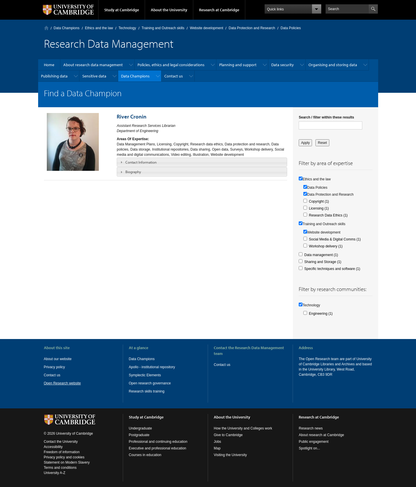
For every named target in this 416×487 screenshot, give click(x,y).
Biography (133, 171)
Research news (311, 428)
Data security (282, 64)
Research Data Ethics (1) (328, 215)
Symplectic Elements (145, 375)
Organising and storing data (333, 64)
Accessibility (53, 447)
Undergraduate (140, 428)
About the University (169, 9)
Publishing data (54, 76)
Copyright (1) (319, 201)
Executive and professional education (157, 448)
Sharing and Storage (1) (322, 262)
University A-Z (55, 473)
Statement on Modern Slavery (67, 462)
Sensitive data (94, 76)
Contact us (173, 76)
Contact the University (61, 442)
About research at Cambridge (321, 435)
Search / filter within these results (326, 117)
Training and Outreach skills (163, 28)
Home (46, 27)
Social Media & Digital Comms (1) (335, 239)
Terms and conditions (60, 468)
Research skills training (146, 391)
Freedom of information (62, 452)
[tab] (202, 162)
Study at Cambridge (121, 9)
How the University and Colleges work (243, 428)
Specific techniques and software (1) (332, 269)
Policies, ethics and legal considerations (171, 64)
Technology (127, 28)
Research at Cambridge (219, 9)
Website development (206, 28)
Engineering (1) (321, 314)
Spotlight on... (309, 448)
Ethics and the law (99, 28)
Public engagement (313, 442)
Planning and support (238, 64)
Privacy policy (54, 367)
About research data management (93, 64)
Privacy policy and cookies (64, 457)
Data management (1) (321, 255)
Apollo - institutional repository (152, 367)
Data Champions (66, 28)
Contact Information (141, 162)
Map (217, 448)
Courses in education (145, 455)
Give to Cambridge (228, 435)
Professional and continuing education (158, 442)
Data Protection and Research (252, 28)
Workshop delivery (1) (325, 246)
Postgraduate (139, 435)
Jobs (217, 442)
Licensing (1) (319, 208)
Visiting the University (230, 455)
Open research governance (150, 383)
